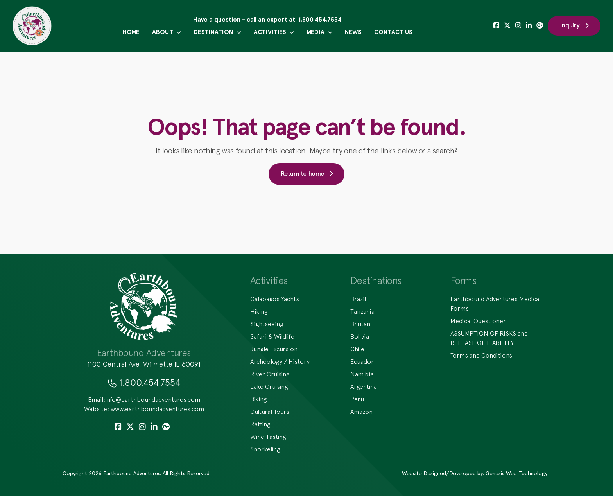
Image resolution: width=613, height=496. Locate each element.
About (166, 32)
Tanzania (362, 311)
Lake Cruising (269, 386)
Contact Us (393, 32)
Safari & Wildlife (272, 336)
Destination (217, 32)
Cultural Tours (269, 411)
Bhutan (360, 323)
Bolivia (359, 336)
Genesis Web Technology (516, 473)
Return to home (307, 173)
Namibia (362, 373)
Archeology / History (280, 361)
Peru (357, 399)
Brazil (358, 298)
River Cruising (269, 373)
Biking (258, 399)
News (353, 32)
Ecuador (362, 361)
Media (319, 32)
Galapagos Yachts (274, 298)
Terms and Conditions (481, 355)
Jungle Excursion (274, 348)
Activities (274, 32)
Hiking (258, 311)
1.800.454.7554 (320, 19)
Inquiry (574, 25)
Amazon (361, 411)
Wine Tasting (268, 436)
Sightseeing (266, 323)
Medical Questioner (478, 320)
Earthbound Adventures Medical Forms (495, 303)
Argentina (363, 386)
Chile (357, 348)
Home (131, 32)
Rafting (260, 424)
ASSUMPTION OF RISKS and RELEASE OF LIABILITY (489, 338)
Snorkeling (265, 449)
